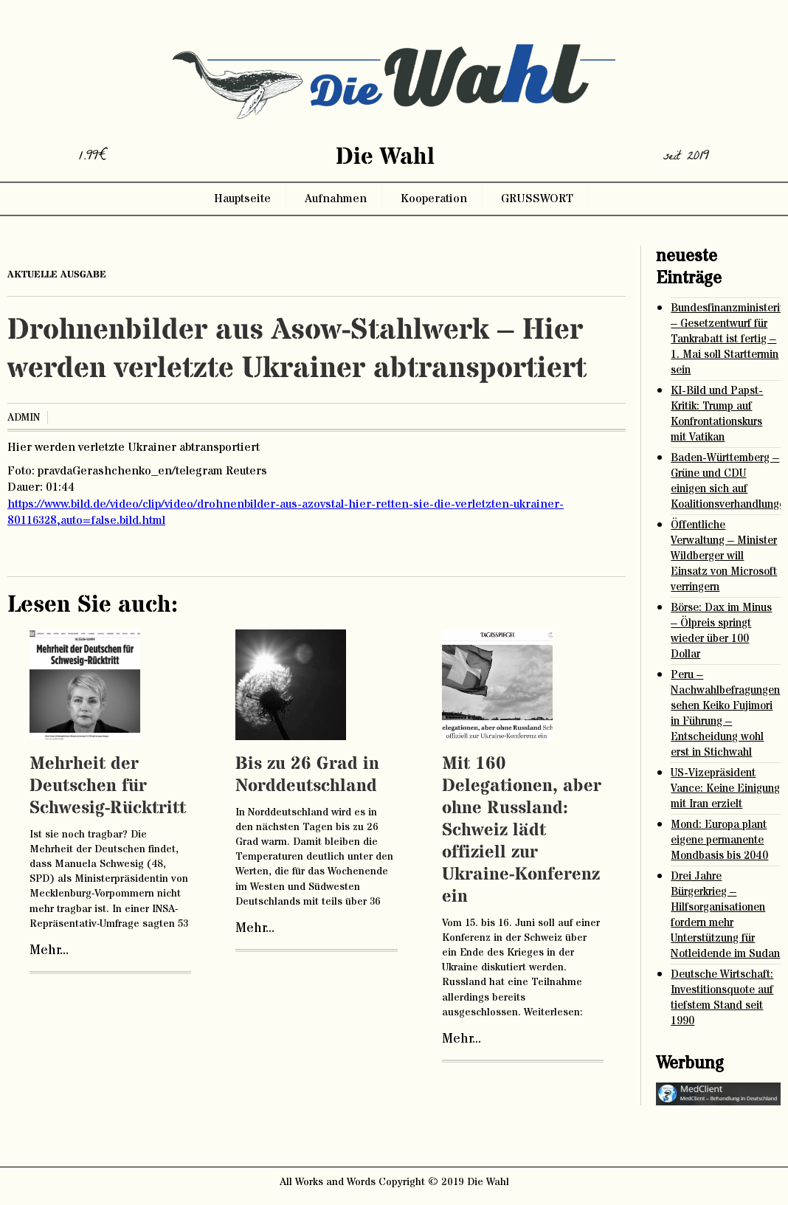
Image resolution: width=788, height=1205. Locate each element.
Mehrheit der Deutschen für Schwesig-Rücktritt (108, 786)
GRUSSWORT (537, 198)
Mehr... (49, 950)
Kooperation (434, 198)
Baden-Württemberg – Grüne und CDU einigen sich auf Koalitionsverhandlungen (726, 481)
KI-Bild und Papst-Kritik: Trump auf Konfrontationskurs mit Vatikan (717, 414)
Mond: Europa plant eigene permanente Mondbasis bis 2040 (719, 840)
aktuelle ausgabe (56, 274)
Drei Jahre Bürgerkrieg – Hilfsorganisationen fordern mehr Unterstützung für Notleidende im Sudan (725, 915)
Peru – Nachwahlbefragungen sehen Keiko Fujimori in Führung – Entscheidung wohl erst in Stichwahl (725, 713)
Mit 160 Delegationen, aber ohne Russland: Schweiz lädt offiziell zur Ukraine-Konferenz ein (521, 830)
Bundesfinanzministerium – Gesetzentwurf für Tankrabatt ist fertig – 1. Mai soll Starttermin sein (726, 339)
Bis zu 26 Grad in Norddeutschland (307, 775)
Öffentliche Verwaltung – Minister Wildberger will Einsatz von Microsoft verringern (724, 556)
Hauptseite (242, 198)
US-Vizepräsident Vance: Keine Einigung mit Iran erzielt (725, 788)
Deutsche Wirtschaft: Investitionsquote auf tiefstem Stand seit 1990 (722, 998)
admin (23, 417)
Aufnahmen (336, 198)
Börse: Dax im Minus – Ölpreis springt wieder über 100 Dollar (721, 631)
